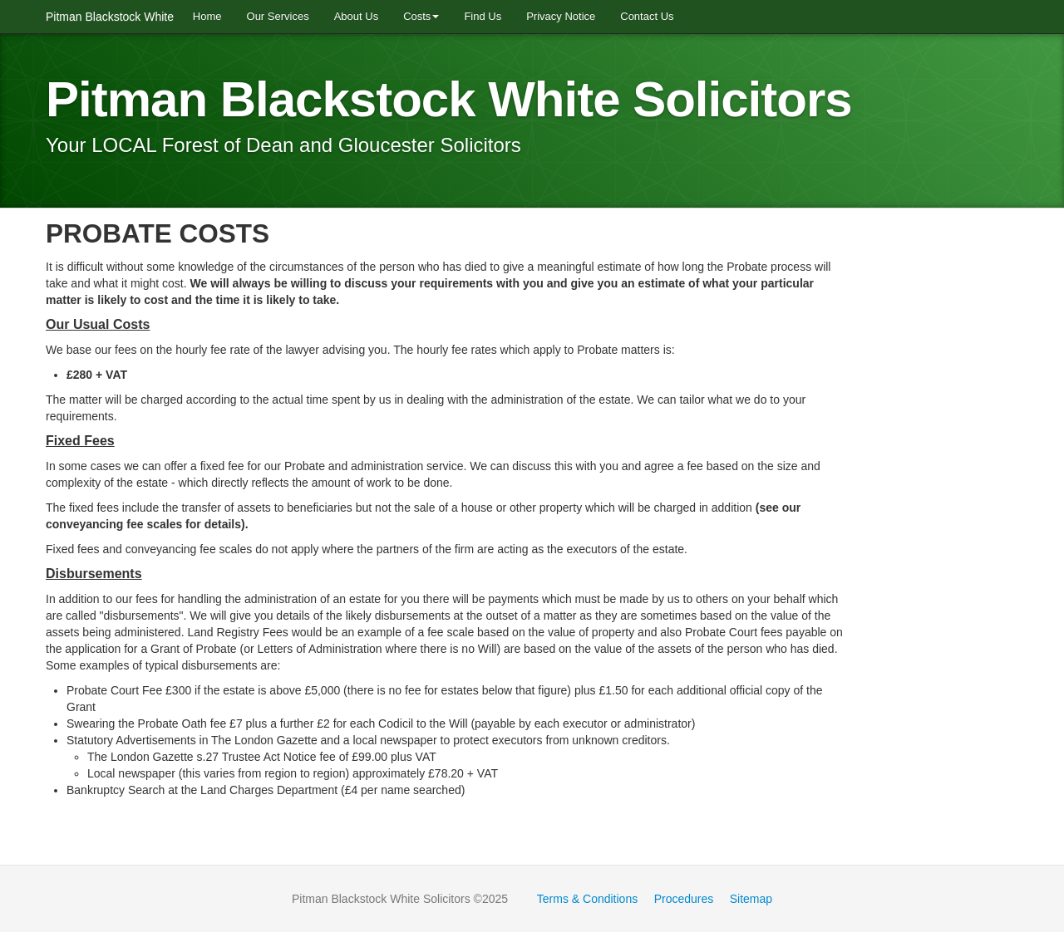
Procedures (684, 898)
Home (207, 16)
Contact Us (646, 16)
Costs (421, 16)
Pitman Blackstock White (113, 16)
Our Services (278, 16)
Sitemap (751, 898)
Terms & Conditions (587, 898)
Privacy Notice (560, 16)
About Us (356, 16)
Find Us (482, 16)
